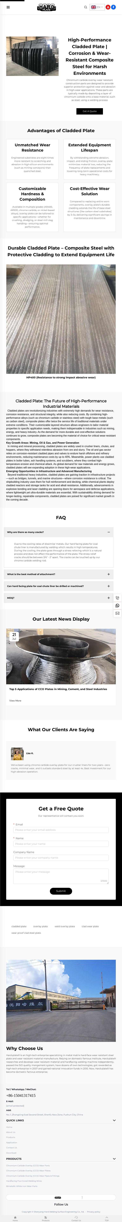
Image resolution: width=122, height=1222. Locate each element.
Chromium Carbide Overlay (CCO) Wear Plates (28, 1170)
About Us (10, 1132)
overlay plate (40, 926)
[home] (46, 6)
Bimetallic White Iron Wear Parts (21, 1186)
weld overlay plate (65, 926)
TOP (107, 1218)
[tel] (117, 598)
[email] (117, 613)
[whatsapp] (117, 605)
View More (15, 700)
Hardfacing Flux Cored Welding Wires (24, 1181)
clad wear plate (90, 926)
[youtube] (108, 7)
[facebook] (113, 7)
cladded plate (18, 926)
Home (9, 1127)
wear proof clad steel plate (26, 932)
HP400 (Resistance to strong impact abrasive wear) (61, 377)
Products (10, 1137)
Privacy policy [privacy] (93, 1212)
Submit (61, 891)
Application (11, 1142)
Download (11, 1153)
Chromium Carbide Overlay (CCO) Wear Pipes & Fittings (32, 1176)
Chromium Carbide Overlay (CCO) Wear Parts (28, 1165)
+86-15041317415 (21, 1095)
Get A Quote (90, 111)
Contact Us (11, 1147)
